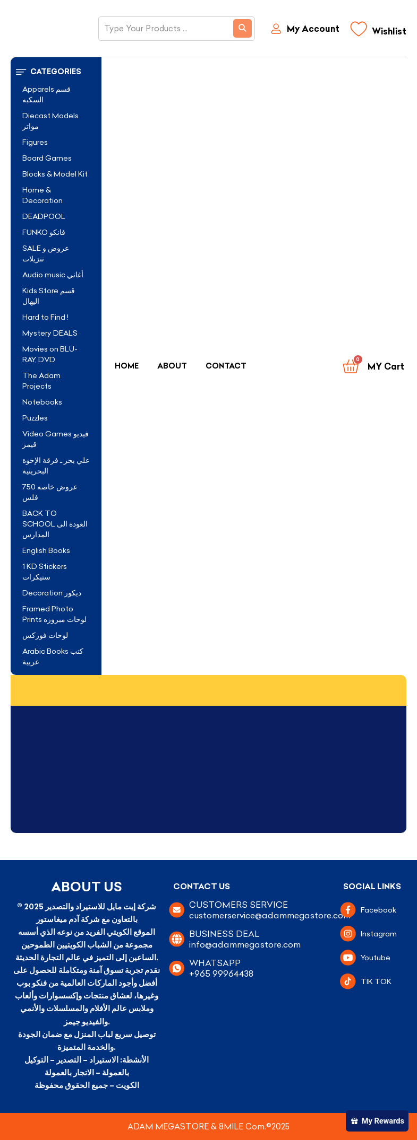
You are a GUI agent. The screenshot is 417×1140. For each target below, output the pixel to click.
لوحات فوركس (45, 635)
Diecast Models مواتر (50, 121)
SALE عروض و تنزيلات (45, 253)
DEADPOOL (43, 216)
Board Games (47, 158)
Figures (35, 142)
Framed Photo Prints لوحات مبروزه (54, 614)
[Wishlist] (378, 32)
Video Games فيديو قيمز (55, 439)
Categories (55, 71)
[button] (56, 71)
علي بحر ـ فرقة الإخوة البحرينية (56, 465)
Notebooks (42, 402)
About (172, 366)
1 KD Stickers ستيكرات (44, 572)
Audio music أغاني (52, 274)
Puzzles (35, 418)
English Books (46, 550)
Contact (226, 366)
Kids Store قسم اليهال (48, 296)
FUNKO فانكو (43, 232)
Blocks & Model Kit (55, 174)
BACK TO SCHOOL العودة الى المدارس (55, 523)
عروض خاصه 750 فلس (50, 492)
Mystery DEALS (50, 333)
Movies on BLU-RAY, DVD (50, 354)
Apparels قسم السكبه (46, 94)
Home (127, 366)
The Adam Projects (41, 381)
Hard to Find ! (45, 317)
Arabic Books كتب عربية (52, 656)
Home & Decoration (42, 195)
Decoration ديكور (51, 593)
